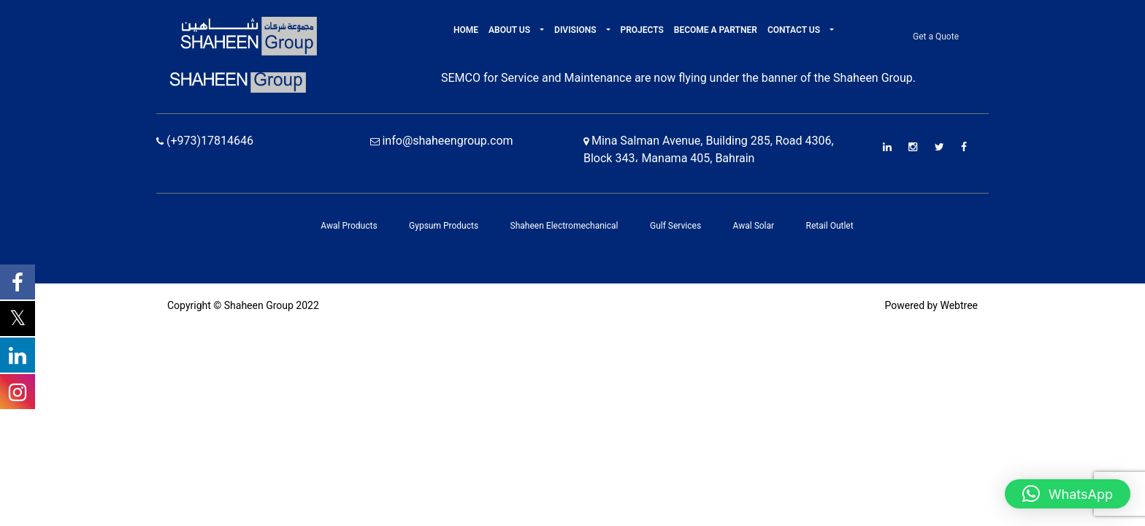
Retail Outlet (830, 226)
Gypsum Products (443, 226)
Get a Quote (936, 36)
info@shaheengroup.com (441, 141)
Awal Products (349, 226)
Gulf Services (675, 226)
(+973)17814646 (204, 141)
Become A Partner (715, 30)
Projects (642, 30)
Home (465, 30)
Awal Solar (754, 226)
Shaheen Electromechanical (564, 226)
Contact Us (794, 30)
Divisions (576, 30)
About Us (510, 30)
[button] (540, 30)
